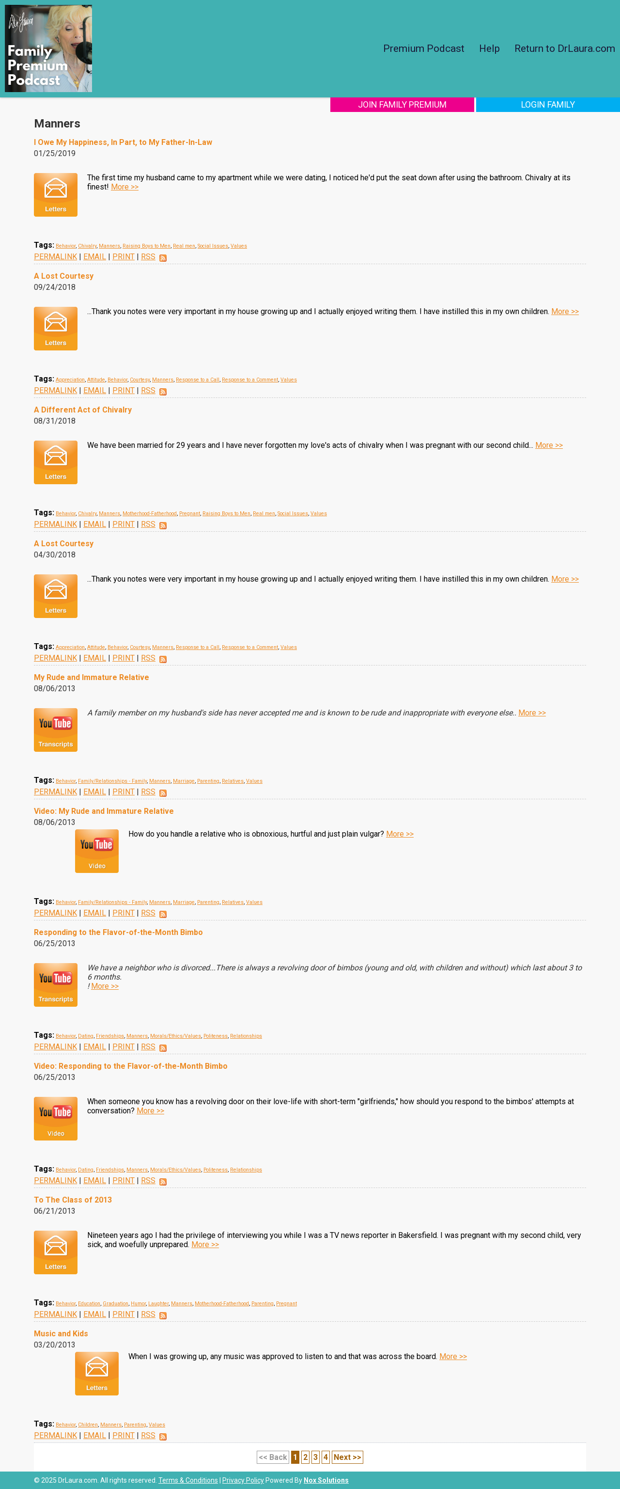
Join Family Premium (425, 104)
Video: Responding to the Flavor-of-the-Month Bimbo (131, 1066)
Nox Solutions (326, 1480)
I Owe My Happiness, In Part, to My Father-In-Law (123, 142)
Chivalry (87, 246)
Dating (85, 1036)
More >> (125, 186)
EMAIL (94, 256)
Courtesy (140, 380)
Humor (138, 1303)
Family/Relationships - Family (112, 781)
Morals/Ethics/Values (175, 1036)
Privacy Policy (243, 1480)
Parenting (208, 781)
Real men (184, 246)
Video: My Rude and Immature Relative (104, 811)
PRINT (123, 256)
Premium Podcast (424, 48)
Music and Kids (61, 1333)
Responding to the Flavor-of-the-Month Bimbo (118, 932)
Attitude (96, 380)
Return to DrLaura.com (564, 48)
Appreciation (70, 380)
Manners (109, 246)
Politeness (215, 1036)
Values (239, 246)
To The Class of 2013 (73, 1199)
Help (489, 48)
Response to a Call (197, 380)
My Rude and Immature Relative (91, 677)
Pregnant (189, 513)
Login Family (556, 104)
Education (89, 1303)
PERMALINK (55, 256)
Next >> (347, 1457)
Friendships (110, 1036)
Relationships (246, 1036)
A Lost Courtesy (63, 276)
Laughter (158, 1303)
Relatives (233, 781)
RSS (148, 256)
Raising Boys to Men (146, 246)
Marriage (184, 781)
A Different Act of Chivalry (83, 409)
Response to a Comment (250, 380)
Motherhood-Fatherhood (150, 513)
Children (88, 1425)
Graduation (115, 1303)
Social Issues (213, 246)
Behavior (66, 246)
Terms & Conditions (188, 1480)
